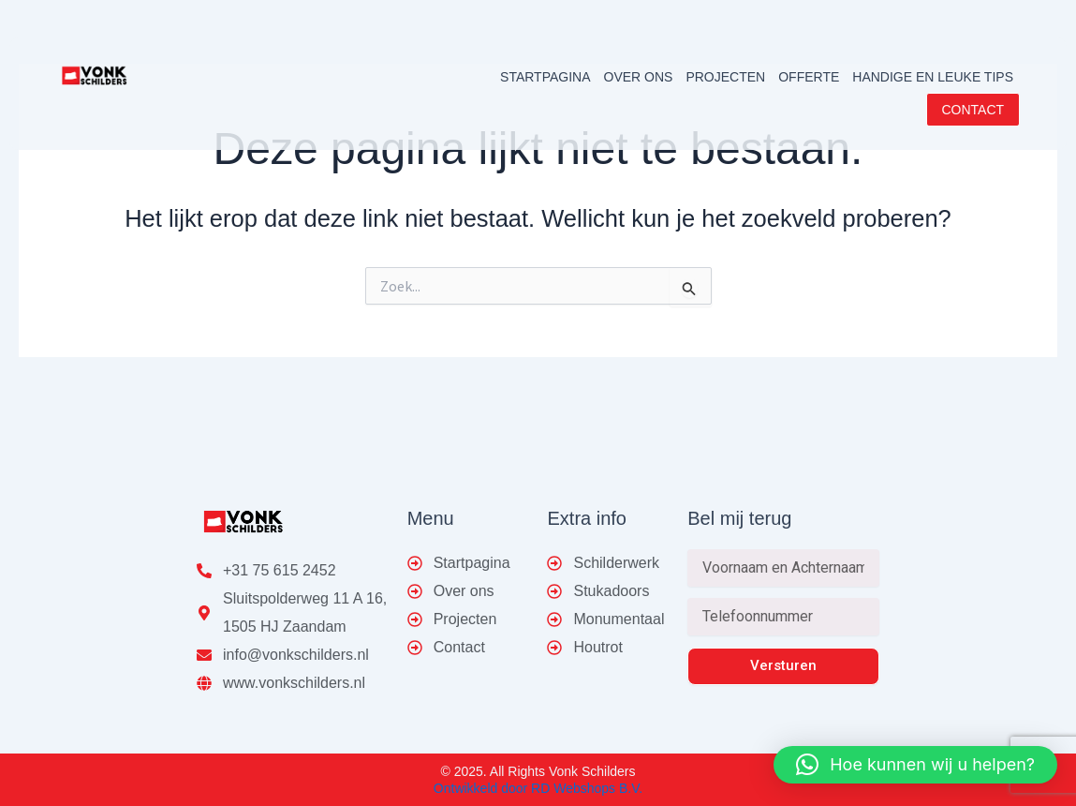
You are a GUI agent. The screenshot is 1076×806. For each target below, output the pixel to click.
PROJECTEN (725, 76)
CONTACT (973, 109)
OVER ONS (638, 76)
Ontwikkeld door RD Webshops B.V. (538, 788)
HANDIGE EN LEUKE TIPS (932, 76)
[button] (915, 765)
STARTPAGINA (545, 76)
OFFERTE (808, 76)
